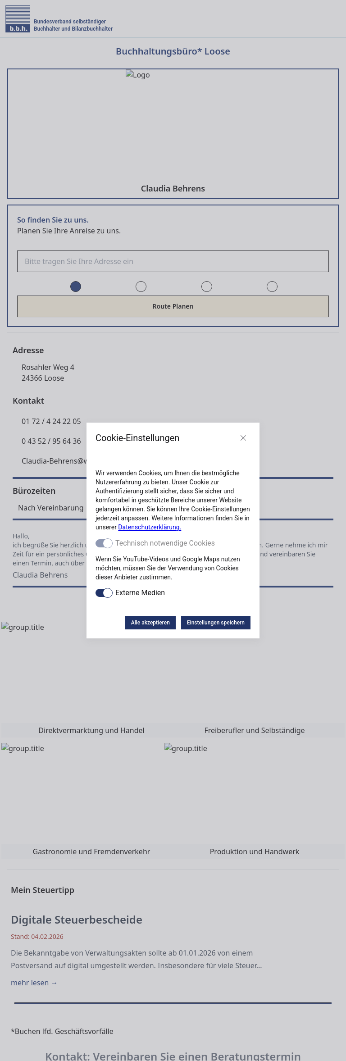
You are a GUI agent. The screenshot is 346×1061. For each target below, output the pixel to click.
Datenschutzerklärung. (149, 527)
